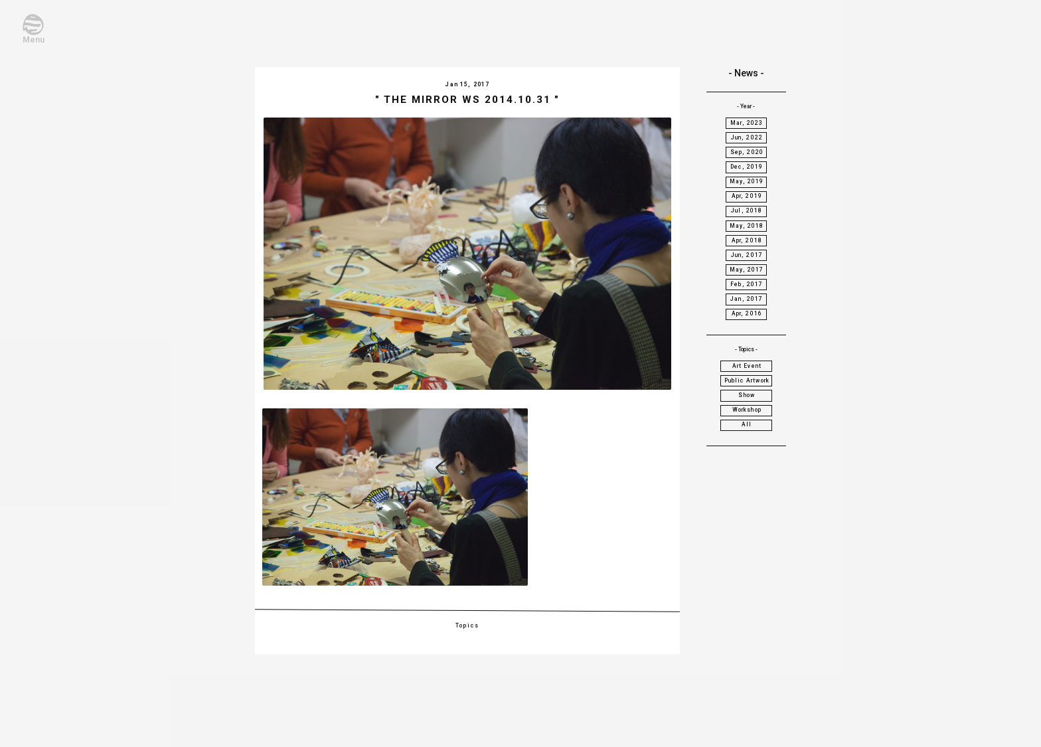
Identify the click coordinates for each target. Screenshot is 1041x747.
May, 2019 (747, 181)
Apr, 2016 (747, 313)
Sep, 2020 (747, 152)
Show (746, 395)
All (747, 424)
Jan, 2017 (746, 298)
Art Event (747, 366)
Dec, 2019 (746, 166)
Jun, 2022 (747, 137)
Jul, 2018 (747, 210)
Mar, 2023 (746, 123)
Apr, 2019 (747, 196)
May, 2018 (747, 225)
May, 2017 (747, 269)
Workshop (746, 409)
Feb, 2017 (746, 284)
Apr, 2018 (747, 240)
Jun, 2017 (747, 255)
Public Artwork (746, 380)
